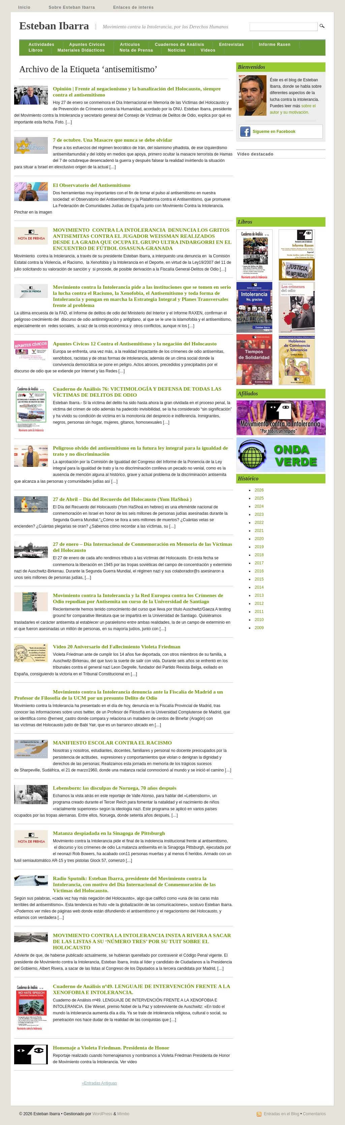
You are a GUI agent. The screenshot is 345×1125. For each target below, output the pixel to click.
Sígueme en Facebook (274, 131)
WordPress (102, 1114)
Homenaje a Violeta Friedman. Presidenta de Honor (111, 1047)
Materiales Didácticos (81, 50)
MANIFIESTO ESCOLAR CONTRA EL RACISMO (112, 743)
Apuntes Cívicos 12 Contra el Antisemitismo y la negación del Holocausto (135, 343)
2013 (259, 595)
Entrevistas (231, 44)
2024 (259, 506)
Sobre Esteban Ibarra (72, 7)
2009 (259, 627)
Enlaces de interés (133, 7)
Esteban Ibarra (54, 26)
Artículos (130, 44)
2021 (259, 530)
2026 (259, 490)
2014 (259, 587)
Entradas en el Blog (281, 1114)
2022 (259, 522)
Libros (36, 50)
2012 (259, 603)
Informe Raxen (274, 44)
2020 (259, 538)
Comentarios (314, 1114)
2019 (259, 546)
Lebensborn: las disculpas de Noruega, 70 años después (115, 788)
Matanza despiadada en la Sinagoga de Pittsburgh (109, 833)
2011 (259, 611)
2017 (259, 563)
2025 (259, 498)
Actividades (42, 44)
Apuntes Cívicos (87, 44)
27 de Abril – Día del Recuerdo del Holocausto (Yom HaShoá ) (122, 499)
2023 (259, 514)
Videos (208, 50)
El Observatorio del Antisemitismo (91, 185)
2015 (259, 579)
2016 (259, 571)
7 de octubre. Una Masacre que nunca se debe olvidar (112, 140)
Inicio (24, 7)
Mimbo (123, 1114)
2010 (259, 619)
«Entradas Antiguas (99, 1083)
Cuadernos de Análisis (180, 44)
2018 (259, 555)
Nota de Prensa (136, 50)
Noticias (177, 50)
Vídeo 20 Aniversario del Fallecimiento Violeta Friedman (117, 646)
